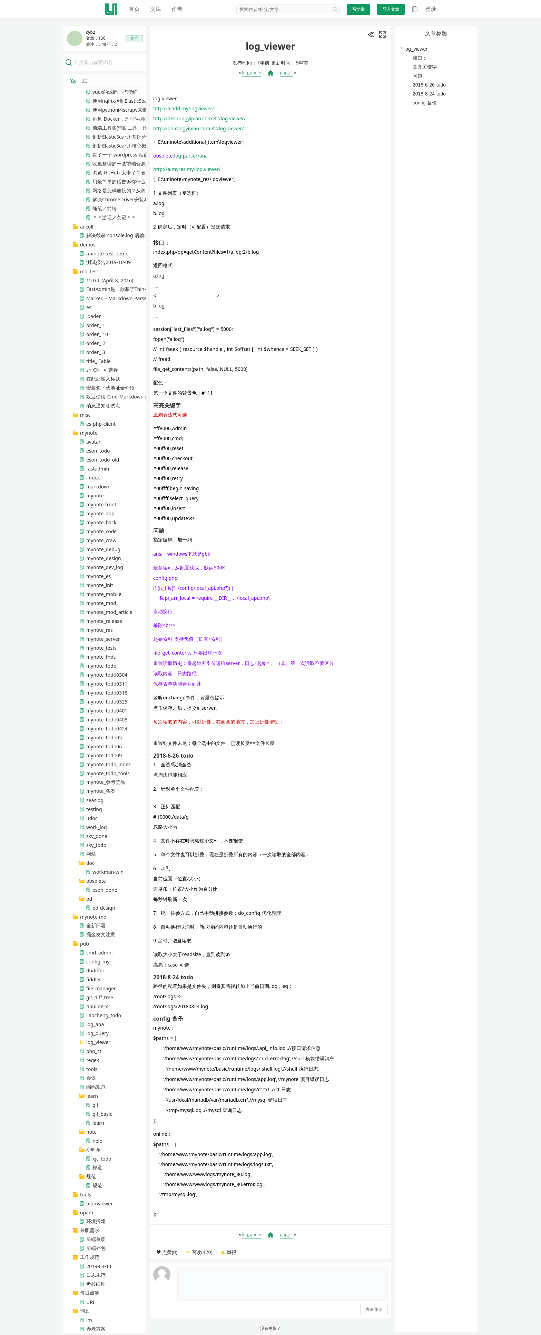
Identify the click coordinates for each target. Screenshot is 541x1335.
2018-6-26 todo (429, 85)
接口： (420, 58)
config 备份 (425, 102)
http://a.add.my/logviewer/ (183, 108)
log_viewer (415, 49)
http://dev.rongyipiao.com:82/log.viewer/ (199, 118)
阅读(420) (201, 1252)
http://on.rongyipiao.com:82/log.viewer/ (198, 128)
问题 (417, 76)
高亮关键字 (425, 67)
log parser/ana (191, 155)
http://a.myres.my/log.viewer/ (186, 169)
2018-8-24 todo (429, 94)
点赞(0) (169, 1252)
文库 (155, 9)
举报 (231, 1252)
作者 (177, 9)
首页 (134, 9)
